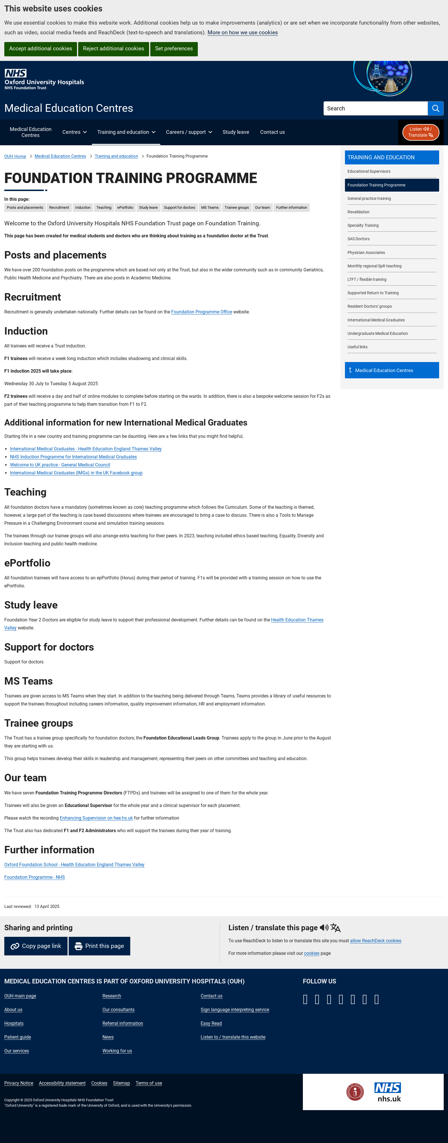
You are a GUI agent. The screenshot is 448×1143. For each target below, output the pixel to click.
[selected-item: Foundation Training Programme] (392, 185)
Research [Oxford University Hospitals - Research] (111, 996)
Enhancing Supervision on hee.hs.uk (96, 818)
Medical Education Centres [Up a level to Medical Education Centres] (383, 370)
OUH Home (15, 156)
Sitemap (121, 1083)
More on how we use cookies (243, 32)
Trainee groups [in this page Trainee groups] (237, 207)
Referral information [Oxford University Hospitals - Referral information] (122, 1023)
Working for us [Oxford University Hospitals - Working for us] (117, 1050)
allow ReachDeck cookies (375, 941)
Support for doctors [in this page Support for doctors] (179, 207)
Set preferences (174, 48)
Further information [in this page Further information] (291, 207)
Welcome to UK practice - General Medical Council (60, 465)
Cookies (99, 1083)
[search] (436, 108)
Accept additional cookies (40, 48)
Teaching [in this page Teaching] (103, 207)
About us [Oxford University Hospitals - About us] (13, 1009)
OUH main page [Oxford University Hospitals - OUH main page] (20, 996)
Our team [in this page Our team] (262, 207)
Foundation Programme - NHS (34, 877)
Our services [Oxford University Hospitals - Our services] (16, 1050)
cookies (311, 953)
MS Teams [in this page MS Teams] (210, 207)
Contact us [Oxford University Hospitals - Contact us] (211, 996)
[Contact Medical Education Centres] (272, 132)
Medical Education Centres (60, 156)
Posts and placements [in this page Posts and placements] (25, 207)
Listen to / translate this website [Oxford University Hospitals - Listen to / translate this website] (233, 1037)
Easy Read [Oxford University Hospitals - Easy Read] (211, 1023)
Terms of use (149, 1083)
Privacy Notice (18, 1083)
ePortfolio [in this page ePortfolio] (125, 207)
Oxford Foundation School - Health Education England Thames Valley (74, 864)
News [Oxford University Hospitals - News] (108, 1037)
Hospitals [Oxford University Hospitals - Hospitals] (13, 1023)
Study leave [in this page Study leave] (148, 207)
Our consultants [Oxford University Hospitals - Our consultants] (118, 1009)
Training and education (116, 156)
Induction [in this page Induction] (82, 207)
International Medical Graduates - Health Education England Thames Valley (86, 449)
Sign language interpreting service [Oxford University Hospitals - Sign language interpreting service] (235, 1009)
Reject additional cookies (113, 48)
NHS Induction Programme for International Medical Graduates (73, 457)
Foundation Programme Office (201, 312)
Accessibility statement (62, 1083)
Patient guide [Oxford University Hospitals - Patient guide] (17, 1037)
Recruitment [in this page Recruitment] (59, 207)
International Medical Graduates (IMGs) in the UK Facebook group (76, 473)
